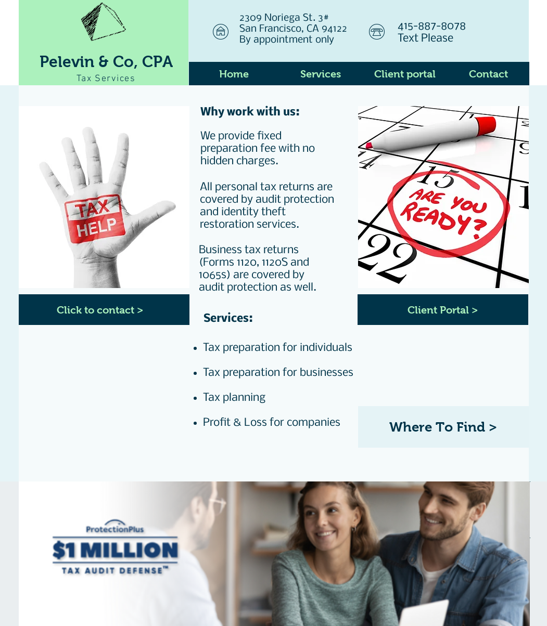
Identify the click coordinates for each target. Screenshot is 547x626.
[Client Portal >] (443, 309)
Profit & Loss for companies (271, 423)
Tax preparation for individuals (277, 348)
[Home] (234, 73)
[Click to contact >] (104, 309)
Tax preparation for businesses (278, 373)
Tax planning (234, 398)
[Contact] (488, 73)
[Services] (321, 73)
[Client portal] (405, 73)
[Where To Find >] (443, 427)
